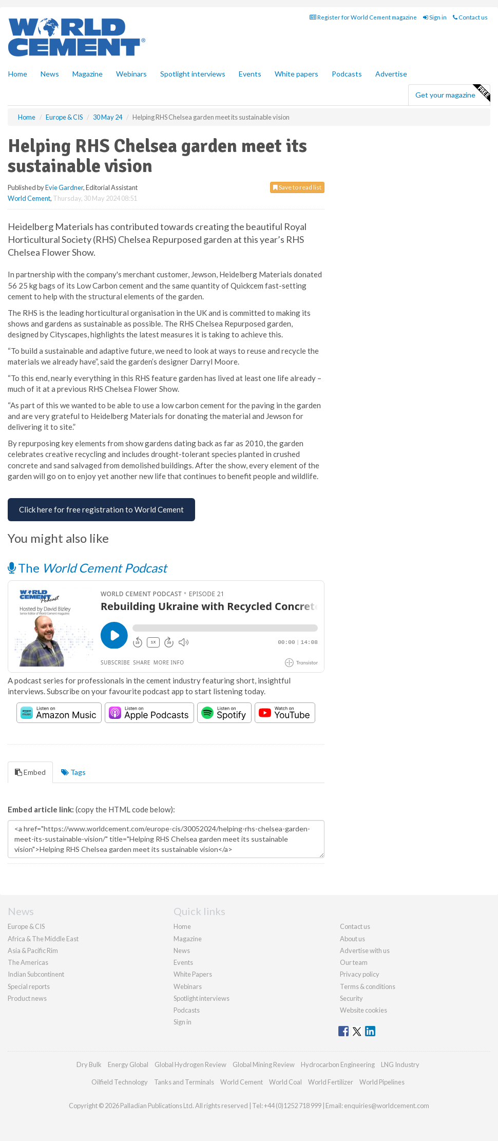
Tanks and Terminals (184, 1082)
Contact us (470, 17)
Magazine (87, 73)
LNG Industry (400, 1064)
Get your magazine (452, 93)
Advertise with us (365, 950)
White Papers (193, 974)
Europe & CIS (26, 926)
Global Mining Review (264, 1064)
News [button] (50, 73)
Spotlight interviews (192, 73)
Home (17, 73)
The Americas (28, 962)
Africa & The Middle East (43, 939)
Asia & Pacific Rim (33, 950)
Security (351, 998)
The (87, 567)
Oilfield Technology (119, 1082)
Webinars (131, 73)
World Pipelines (382, 1082)
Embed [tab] (30, 772)
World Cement (29, 198)
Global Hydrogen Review (190, 1064)
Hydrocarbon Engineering (338, 1064)
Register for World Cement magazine (363, 17)
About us (352, 939)
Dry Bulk (89, 1064)
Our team (354, 962)
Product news (27, 998)
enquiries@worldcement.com (386, 1105)
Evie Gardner (64, 187)
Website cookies (363, 1010)
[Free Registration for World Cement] (101, 509)
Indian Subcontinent (36, 974)
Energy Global (128, 1064)
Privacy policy (359, 974)
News (182, 950)
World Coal (285, 1082)
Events (250, 73)
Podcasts (347, 73)
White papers (296, 73)
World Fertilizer (330, 1082)
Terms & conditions (367, 986)
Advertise (391, 73)
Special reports (29, 986)
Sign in (435, 17)
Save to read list (297, 187)
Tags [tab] (73, 772)
